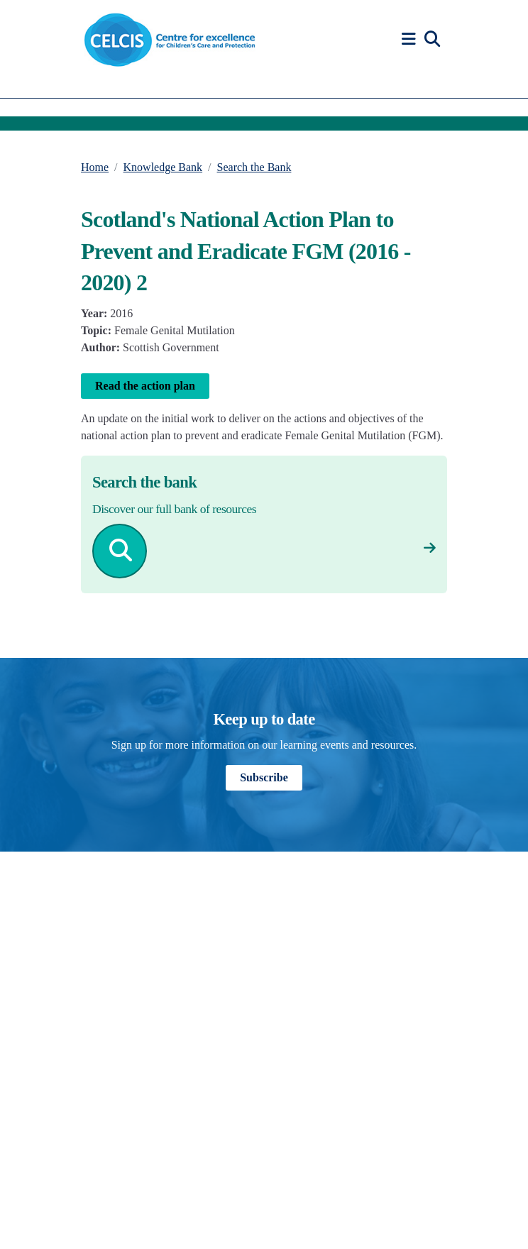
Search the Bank (254, 167)
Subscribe (264, 777)
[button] (411, 39)
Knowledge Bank (163, 167)
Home (95, 167)
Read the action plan (145, 386)
